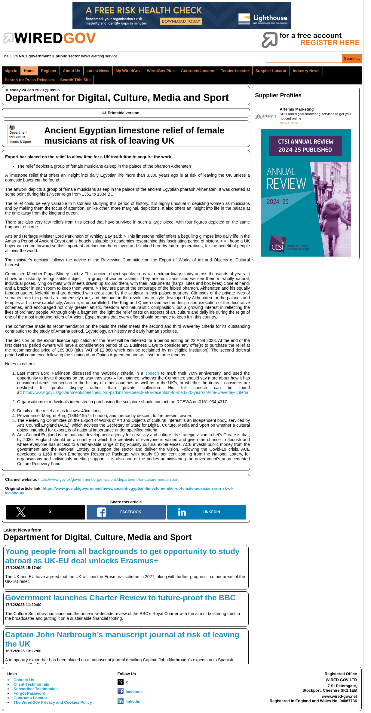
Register (49, 71)
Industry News (306, 71)
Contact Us (24, 680)
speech (152, 373)
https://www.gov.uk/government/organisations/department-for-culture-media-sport (108, 479)
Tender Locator (235, 71)
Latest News (98, 71)
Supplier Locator (271, 71)
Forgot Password (29, 693)
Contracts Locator (198, 71)
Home (29, 71)
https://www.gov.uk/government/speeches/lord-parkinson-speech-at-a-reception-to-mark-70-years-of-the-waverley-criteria (135, 392)
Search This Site (75, 80)
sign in (11, 71)
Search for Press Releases (29, 80)
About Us (71, 71)
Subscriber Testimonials (36, 689)
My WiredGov (128, 71)
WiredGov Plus (161, 71)
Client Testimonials (31, 684)
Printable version (121, 113)
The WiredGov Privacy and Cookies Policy (53, 702)
